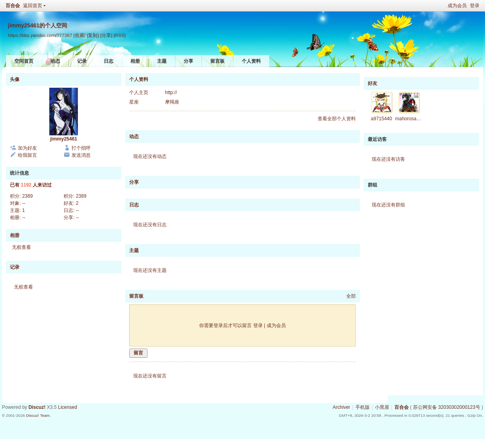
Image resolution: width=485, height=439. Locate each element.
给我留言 (27, 155)
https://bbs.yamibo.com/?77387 (40, 35)
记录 (82, 61)
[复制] (93, 35)
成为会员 (457, 5)
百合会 (13, 5)
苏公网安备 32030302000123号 (446, 407)
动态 (55, 61)
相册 (135, 61)
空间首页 (23, 61)
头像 (14, 79)
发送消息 (81, 155)
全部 (351, 296)
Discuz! (37, 407)
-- (23, 203)
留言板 (217, 61)
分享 (188, 61)
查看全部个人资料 (337, 118)
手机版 (362, 407)
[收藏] (79, 35)
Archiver (341, 407)
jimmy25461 (63, 139)
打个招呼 (81, 148)
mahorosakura (410, 118)
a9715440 (381, 118)
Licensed (67, 407)
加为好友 (27, 148)
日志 (108, 61)
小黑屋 (382, 407)
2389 (27, 196)
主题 (162, 61)
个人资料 (251, 61)
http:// (171, 92)
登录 (474, 5)
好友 (372, 83)
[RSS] (120, 35)
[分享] (106, 35)
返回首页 (32, 5)
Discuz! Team (38, 415)
